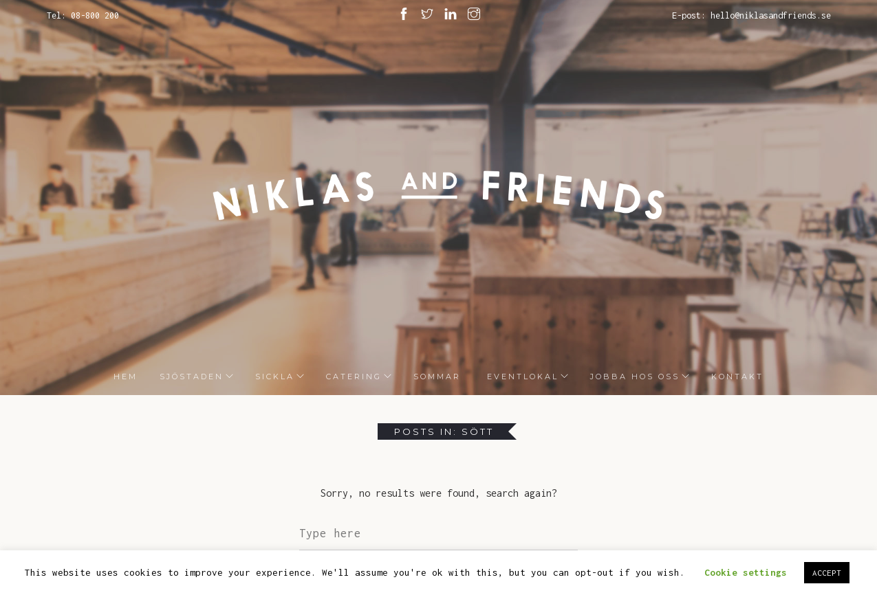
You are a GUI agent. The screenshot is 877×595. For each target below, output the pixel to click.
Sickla (274, 376)
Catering (354, 376)
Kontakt (737, 376)
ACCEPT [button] (826, 572)
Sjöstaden (192, 376)
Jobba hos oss (635, 376)
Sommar (437, 376)
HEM (125, 376)
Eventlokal (521, 376)
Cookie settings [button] (745, 572)
